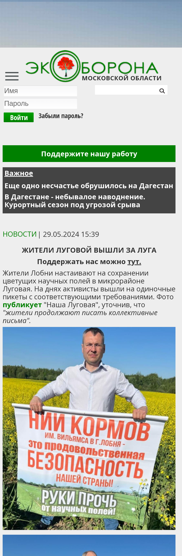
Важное (18, 173)
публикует (22, 304)
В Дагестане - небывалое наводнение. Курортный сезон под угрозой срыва (74, 200)
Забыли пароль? (61, 115)
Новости (20, 234)
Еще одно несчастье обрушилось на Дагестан (88, 185)
